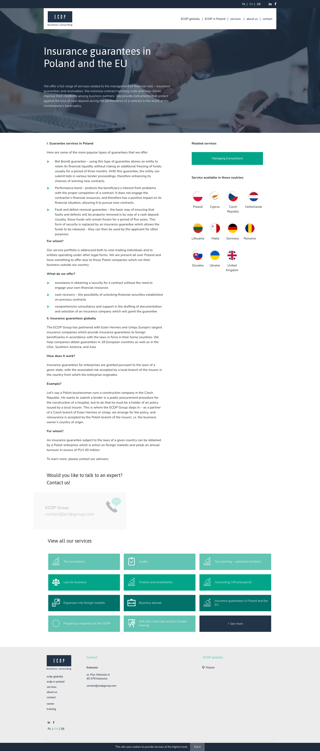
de (259, 4)
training (51, 709)
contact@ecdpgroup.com (63, 514)
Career (50, 704)
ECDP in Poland (215, 19)
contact (267, 19)
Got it (197, 747)
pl (244, 4)
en (251, 4)
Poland (210, 667)
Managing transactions (227, 158)
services (235, 19)
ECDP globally (190, 19)
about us (252, 19)
